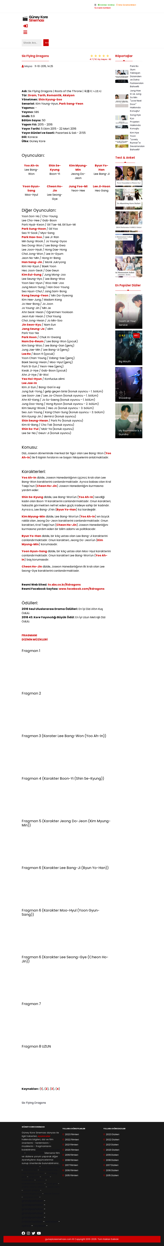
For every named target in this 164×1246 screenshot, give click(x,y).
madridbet (28, 1180)
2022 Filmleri (72, 1139)
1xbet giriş (51, 1183)
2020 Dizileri (112, 1149)
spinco (26, 1226)
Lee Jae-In (29, 383)
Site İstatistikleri (126, 4)
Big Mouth (125, 361)
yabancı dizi (30, 1170)
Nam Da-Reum (33, 341)
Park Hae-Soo (32, 237)
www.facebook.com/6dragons (81, 589)
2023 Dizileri (112, 1134)
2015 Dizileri (112, 1175)
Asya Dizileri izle (48, 1170)
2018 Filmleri (71, 1160)
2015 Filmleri (71, 1175)
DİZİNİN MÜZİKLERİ (35, 640)
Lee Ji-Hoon (101, 186)
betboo (40, 1180)
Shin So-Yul (30, 429)
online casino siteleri (33, 1186)
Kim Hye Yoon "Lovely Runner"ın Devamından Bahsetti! (137, 141)
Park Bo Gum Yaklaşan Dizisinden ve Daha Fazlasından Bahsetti (137, 76)
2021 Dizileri (112, 1144)
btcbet (45, 1176)
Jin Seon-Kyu (31, 325)
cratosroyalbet (32, 1222)
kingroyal (34, 1176)
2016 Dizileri (112, 1170)
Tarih (42, 95)
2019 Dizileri (112, 1155)
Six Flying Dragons (34, 1103)
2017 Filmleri (71, 1165)
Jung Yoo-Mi (78, 186)
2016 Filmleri (71, 1170)
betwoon (51, 1222)
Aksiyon (69, 95)
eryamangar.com (32, 1193)
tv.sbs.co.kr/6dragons (64, 585)
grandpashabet (32, 1201)
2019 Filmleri (71, 1155)
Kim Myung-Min (78, 168)
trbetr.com (53, 1186)
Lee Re (26, 354)
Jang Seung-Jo (33, 329)
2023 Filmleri (72, 1134)
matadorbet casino (33, 1183)
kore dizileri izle (30, 1166)
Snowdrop (125, 398)
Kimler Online (106, 4)
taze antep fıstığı (50, 1166)
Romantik (54, 95)
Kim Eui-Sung (31, 275)
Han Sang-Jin (32, 262)
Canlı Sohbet (102, 7)
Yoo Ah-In (31, 166)
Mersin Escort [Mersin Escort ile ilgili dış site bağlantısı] (51, 1193)
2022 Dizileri (112, 1139)
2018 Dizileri (112, 1160)
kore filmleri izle (35, 1153)
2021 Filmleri (71, 1144)
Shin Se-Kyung (55, 168)
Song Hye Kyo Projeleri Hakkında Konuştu (135, 121)
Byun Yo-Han (101, 168)
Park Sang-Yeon (71, 104)
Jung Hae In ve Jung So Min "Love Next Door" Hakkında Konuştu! (135, 101)
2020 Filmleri (72, 1149)
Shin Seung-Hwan (35, 421)
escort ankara (32, 1190)
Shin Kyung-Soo (50, 99)
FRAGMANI (29, 635)
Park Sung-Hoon (34, 229)
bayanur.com (31, 1197)
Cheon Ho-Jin (55, 188)
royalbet (39, 1226)
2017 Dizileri (112, 1165)
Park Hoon (29, 337)
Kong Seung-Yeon (35, 295)
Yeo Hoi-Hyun (32, 379)
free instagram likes (33, 1173)
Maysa (28, 66)
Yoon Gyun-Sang (31, 188)
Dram (32, 95)
